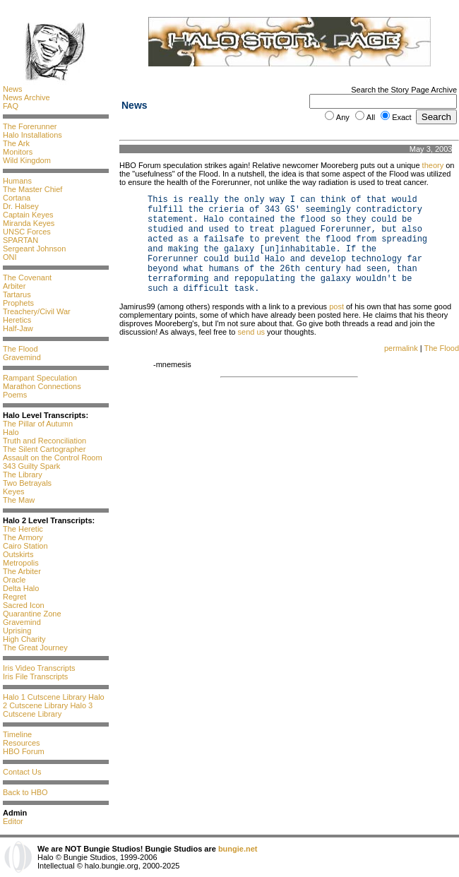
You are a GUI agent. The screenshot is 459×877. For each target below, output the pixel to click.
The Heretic (23, 529)
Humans (17, 181)
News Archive (26, 97)
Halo (11, 432)
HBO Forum (23, 751)
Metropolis (21, 563)
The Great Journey (35, 647)
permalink (401, 348)
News (13, 89)
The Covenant (27, 277)
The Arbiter (22, 571)
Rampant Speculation (40, 378)
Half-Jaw (18, 328)
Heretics (17, 320)
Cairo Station (25, 546)
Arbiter (14, 286)
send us (252, 332)
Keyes (14, 491)
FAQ (10, 106)
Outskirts (18, 554)
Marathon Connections (42, 386)
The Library (22, 474)
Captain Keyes (28, 214)
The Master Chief (32, 189)
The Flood (20, 349)
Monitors (17, 152)
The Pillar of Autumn (38, 423)
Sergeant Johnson (34, 248)
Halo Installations (32, 135)
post (336, 306)
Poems (15, 394)
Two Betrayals (27, 483)
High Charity (24, 639)
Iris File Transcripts (35, 676)
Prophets (18, 303)
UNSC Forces (27, 231)
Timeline (17, 734)
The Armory (23, 537)
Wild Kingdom (27, 160)
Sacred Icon (23, 605)
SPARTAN (20, 240)
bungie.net (238, 849)
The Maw (19, 500)
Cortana (16, 197)
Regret (14, 596)
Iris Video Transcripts (39, 668)
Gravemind (22, 357)
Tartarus (17, 294)
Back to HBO (25, 792)
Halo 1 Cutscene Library (44, 697)
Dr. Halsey (21, 206)
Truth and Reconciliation (44, 440)
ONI (10, 257)
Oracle (14, 579)
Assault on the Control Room (52, 457)
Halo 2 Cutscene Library (54, 701)
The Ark (16, 143)
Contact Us (22, 772)
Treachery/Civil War (37, 311)
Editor (13, 821)
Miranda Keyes (28, 223)
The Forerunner (29, 126)
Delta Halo (21, 588)
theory (433, 165)
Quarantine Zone (32, 613)
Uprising (17, 630)
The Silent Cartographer (44, 449)
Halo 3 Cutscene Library (48, 709)
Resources (21, 743)
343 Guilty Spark (31, 466)
